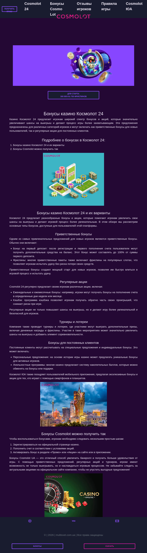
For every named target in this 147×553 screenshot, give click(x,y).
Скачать (109, 546)
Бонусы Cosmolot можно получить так (35, 149)
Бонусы (37, 546)
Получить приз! (9, 10)
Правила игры (109, 6)
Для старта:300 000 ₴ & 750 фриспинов (73, 95)
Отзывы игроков (84, 6)
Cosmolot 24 (32, 6)
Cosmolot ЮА (134, 6)
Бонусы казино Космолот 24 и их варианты (38, 145)
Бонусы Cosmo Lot (57, 9)
